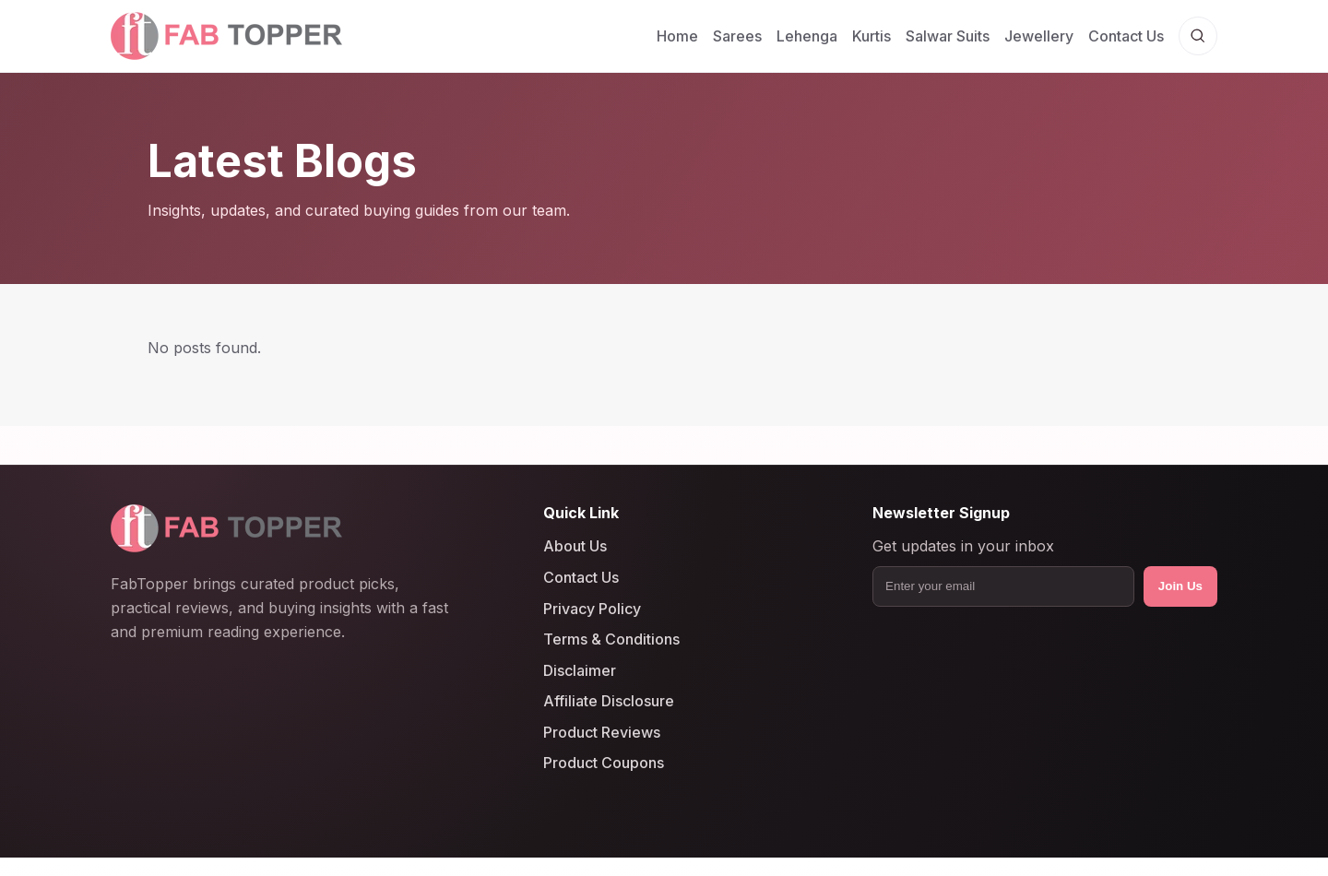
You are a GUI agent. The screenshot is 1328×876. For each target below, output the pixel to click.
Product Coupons (603, 763)
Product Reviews (601, 732)
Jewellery (1038, 36)
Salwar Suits (948, 36)
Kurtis (871, 36)
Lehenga (807, 36)
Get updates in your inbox (963, 547)
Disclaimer (579, 670)
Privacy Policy (592, 608)
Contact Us (1126, 36)
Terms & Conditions (611, 639)
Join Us (1180, 586)
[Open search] (1198, 36)
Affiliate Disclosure (608, 701)
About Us (575, 547)
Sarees (737, 36)
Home (677, 36)
